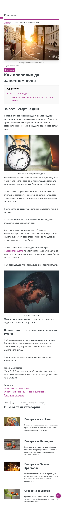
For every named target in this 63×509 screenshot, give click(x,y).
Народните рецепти (13, 250)
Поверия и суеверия (14, 395)
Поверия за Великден (38, 441)
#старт (41, 403)
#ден (7, 403)
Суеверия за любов (37, 490)
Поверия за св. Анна (37, 419)
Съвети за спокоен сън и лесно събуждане (25, 391)
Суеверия (9, 70)
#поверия (32, 403)
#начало (22, 403)
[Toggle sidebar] (1, 18)
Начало (7, 22)
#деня (14, 403)
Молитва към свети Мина (16, 388)
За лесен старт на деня (18, 93)
